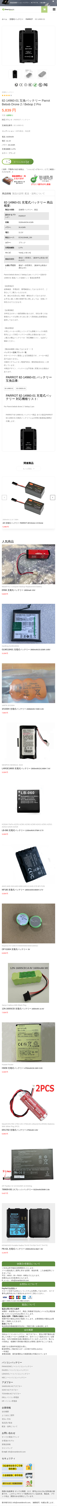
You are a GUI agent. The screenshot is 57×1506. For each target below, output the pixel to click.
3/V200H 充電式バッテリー (14, 709)
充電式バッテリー (16, 19)
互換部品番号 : (7, 125)
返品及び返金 (7, 1423)
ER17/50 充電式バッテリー (14, 1130)
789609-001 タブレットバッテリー (17, 1189)
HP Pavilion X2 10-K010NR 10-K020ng (17, 1186)
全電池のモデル (8, 1441)
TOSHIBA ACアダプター (11, 1394)
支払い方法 (6, 1419)
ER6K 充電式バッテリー (12, 590)
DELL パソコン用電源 (10, 1397)
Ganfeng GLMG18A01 (10, 646)
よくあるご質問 (8, 1415)
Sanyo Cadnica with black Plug (14, 1005)
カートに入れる (21, 162)
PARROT (29, 19)
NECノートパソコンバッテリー (14, 1378)
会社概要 (5, 1412)
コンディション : (8, 131)
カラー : (5, 153)
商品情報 (6, 193)
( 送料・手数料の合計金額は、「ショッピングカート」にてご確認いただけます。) (28, 170)
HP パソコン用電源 (9, 1401)
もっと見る (28, 469)
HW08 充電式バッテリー (13, 1068)
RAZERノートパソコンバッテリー (15, 1370)
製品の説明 (17, 193)
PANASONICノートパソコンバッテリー (17, 1366)
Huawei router (7, 1065)
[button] (44, 10)
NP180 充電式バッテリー (13, 890)
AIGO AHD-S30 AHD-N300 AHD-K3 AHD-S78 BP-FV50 (23, 886)
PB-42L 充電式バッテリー (13, 1249)
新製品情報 (6, 1444)
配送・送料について (35, 193)
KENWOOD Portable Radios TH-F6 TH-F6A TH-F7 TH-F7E (25, 1245)
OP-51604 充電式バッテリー (14, 949)
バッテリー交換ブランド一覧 (15, 352)
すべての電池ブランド (10, 1437)
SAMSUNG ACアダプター (12, 1386)
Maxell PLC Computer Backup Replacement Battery (22, 587)
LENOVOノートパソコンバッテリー (16, 1374)
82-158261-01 (21, 388)
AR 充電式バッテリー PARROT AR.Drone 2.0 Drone (23, 523)
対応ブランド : (7, 120)
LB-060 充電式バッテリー (13, 830)
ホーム (4, 19)
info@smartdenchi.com (16, 1452)
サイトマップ (7, 1448)
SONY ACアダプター (10, 1390)
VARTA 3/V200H (8, 705)
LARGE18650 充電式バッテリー (16, 768)
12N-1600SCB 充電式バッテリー (16, 1009)
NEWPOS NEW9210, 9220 (12, 765)
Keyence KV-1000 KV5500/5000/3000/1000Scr (20, 946)
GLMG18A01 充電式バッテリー (16, 649)
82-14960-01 (9, 388)
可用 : (4, 115)
